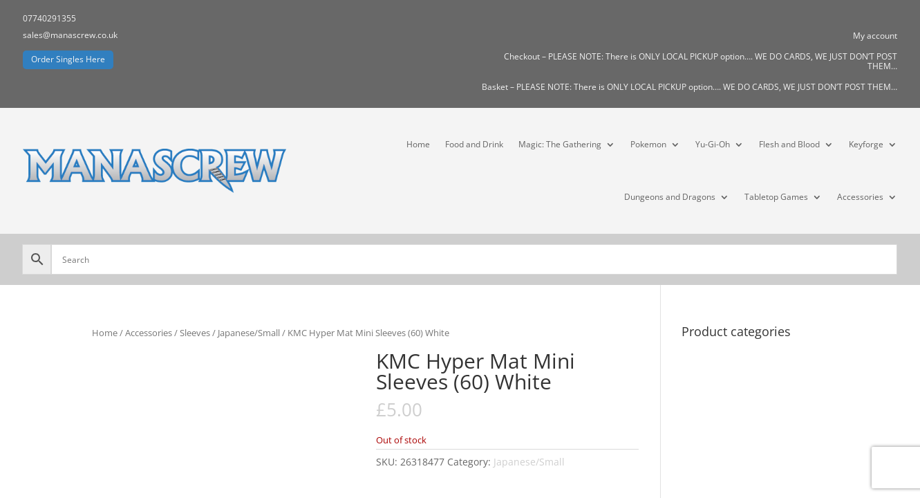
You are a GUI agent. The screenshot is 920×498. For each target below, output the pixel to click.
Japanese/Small (249, 332)
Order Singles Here (68, 59)
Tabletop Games (776, 197)
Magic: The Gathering (559, 144)
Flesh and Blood (789, 144)
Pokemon (648, 144)
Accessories (860, 197)
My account (875, 36)
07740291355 (49, 18)
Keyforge (866, 144)
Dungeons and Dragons (669, 197)
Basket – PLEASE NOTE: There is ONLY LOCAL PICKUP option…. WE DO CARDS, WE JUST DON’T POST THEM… (689, 87)
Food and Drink (474, 144)
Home (418, 144)
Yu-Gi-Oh (712, 144)
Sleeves (195, 332)
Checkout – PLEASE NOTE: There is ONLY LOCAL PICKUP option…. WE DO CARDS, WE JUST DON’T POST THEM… (700, 62)
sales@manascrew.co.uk (70, 35)
